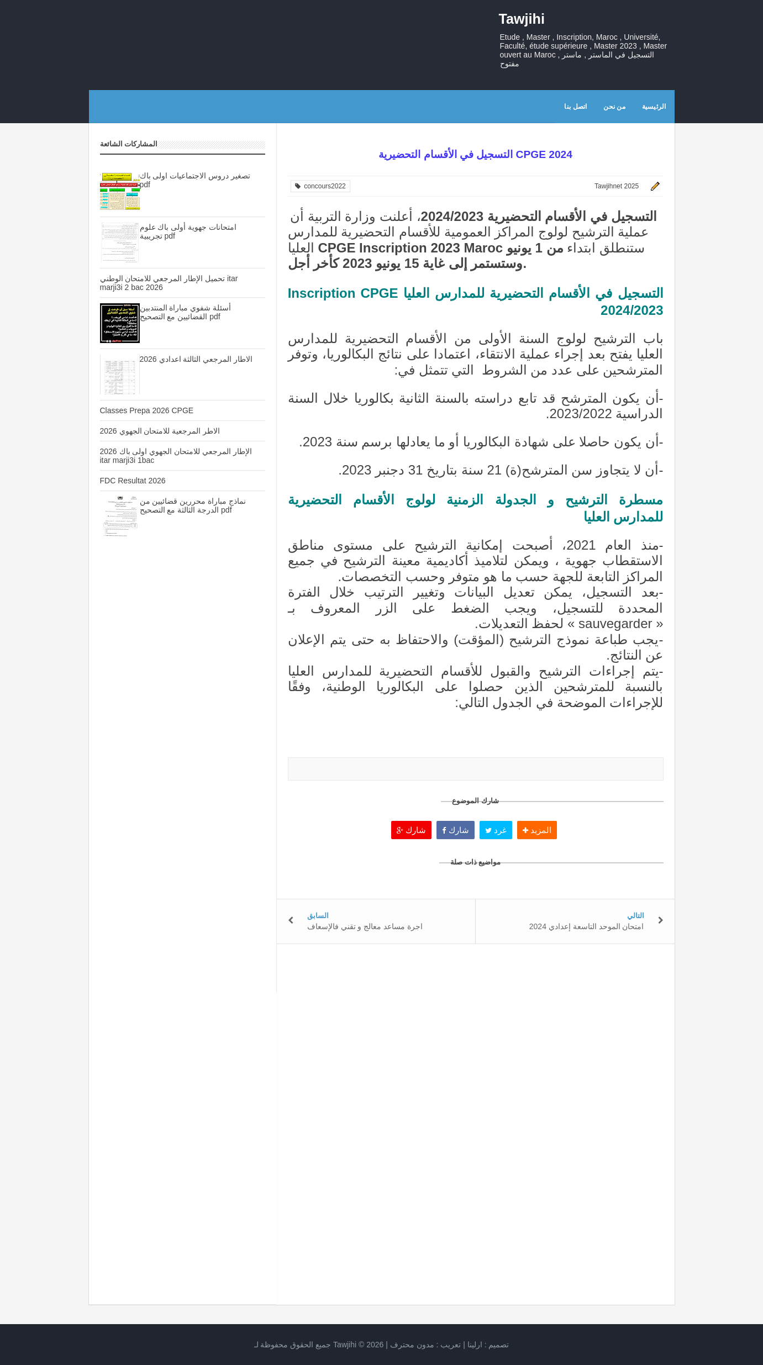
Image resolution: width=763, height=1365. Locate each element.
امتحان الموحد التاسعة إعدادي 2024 (586, 926)
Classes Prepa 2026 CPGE (147, 410)
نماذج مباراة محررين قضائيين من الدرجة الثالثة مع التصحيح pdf (193, 505)
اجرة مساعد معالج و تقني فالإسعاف (365, 926)
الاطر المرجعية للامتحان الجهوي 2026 (160, 430)
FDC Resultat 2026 (133, 480)
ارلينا (474, 1344)
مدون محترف (412, 1344)
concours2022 (320, 186)
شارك (411, 830)
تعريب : (425, 1344)
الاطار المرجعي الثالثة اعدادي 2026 (196, 359)
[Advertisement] (182, 741)
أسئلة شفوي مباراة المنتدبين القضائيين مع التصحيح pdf (185, 312)
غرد (496, 830)
